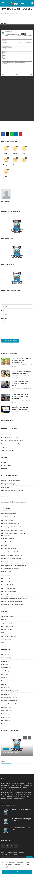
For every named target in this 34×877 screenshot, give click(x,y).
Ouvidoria (4, 545)
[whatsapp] (11, 846)
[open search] (32, 3)
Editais (3, 664)
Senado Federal (6, 639)
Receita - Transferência (8, 588)
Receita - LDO (5, 575)
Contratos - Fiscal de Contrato (10, 523)
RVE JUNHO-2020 (7, 238)
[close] (32, 860)
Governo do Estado (7, 626)
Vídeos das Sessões (7, 450)
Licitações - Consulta (7, 538)
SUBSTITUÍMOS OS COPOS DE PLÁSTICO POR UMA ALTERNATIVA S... (21, 360)
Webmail (4, 468)
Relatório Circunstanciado (9, 591)
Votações (4, 447)
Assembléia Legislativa (8, 616)
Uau (6, 176)
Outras (3, 674)
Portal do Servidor (6, 465)
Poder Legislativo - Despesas (10, 568)
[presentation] (15, 334)
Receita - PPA (5, 581)
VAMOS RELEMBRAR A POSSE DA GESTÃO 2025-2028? (21, 372)
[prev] (25, 737)
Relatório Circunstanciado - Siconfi (11, 595)
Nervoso (15, 165)
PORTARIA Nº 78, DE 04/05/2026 (21, 809)
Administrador (5, 201)
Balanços (4, 717)
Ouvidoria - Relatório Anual (9, 552)
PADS (3, 13)
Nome (3, 303)
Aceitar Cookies (17, 872)
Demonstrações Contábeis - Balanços (12, 530)
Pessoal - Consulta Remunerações (11, 555)
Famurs (3, 619)
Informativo (4, 667)
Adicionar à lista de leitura (8, 16)
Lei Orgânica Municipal (8, 484)
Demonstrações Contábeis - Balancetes (13, 527)
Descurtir (15, 153)
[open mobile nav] (2, 3)
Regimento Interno (7, 487)
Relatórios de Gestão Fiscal (9, 704)
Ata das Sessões (6, 434)
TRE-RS (3, 643)
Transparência (5, 681)
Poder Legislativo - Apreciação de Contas (13, 565)
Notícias (3, 654)
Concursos (4, 658)
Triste (24, 165)
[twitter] (7, 846)
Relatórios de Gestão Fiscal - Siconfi (12, 604)
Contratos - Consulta (7, 520)
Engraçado (6, 165)
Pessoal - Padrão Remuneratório (11, 558)
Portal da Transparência (8, 513)
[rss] (16, 846)
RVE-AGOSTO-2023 (7, 264)
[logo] (17, 3)
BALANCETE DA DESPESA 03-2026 (21, 829)
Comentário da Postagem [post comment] (10, 341)
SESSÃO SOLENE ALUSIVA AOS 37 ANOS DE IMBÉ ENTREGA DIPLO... (21, 384)
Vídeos (3, 724)
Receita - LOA (5, 578)
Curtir (5, 153)
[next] (30, 737)
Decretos (4, 661)
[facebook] (3, 846)
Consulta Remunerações (8, 517)
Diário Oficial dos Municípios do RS (12, 490)
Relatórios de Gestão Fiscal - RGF (11, 601)
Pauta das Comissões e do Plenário (12, 440)
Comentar (4, 318)
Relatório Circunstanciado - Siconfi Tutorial (14, 598)
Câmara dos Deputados (8, 636)
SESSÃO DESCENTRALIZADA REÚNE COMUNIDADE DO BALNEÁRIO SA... (21, 396)
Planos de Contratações (8, 691)
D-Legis (3, 462)
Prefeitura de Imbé (7, 629)
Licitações (4, 671)
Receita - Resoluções (7, 585)
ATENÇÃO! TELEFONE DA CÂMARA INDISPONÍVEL (20, 408)
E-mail (3, 311)
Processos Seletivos (7, 697)
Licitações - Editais (7, 542)
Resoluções (4, 707)
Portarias (4, 694)
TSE (2, 633)
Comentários (7, 298)
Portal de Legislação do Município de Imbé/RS (15, 502)
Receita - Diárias (6, 571)
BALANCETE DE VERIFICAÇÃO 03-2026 (21, 819)
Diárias (3, 684)
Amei (24, 153)
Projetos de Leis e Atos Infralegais (11, 444)
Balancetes (4, 710)
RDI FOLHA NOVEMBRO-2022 (11, 290)
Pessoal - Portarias (7, 562)
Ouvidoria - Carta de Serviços (10, 548)
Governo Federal (6, 623)
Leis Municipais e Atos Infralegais (11, 480)
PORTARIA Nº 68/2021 (11, 753)
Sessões (4, 677)
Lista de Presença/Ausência (9, 437)
